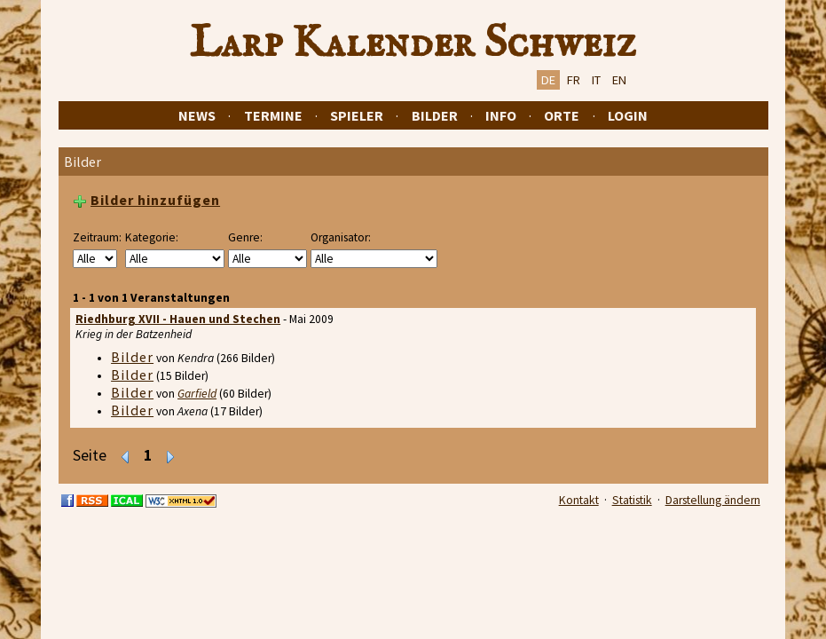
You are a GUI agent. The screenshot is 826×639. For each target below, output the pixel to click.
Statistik (632, 500)
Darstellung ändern (712, 500)
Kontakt (579, 500)
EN (619, 80)
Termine (273, 115)
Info (500, 115)
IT (596, 80)
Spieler (356, 115)
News (197, 115)
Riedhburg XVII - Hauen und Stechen (177, 319)
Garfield (196, 393)
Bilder (435, 115)
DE (548, 80)
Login (628, 115)
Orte (561, 115)
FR (573, 80)
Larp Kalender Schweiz (413, 43)
